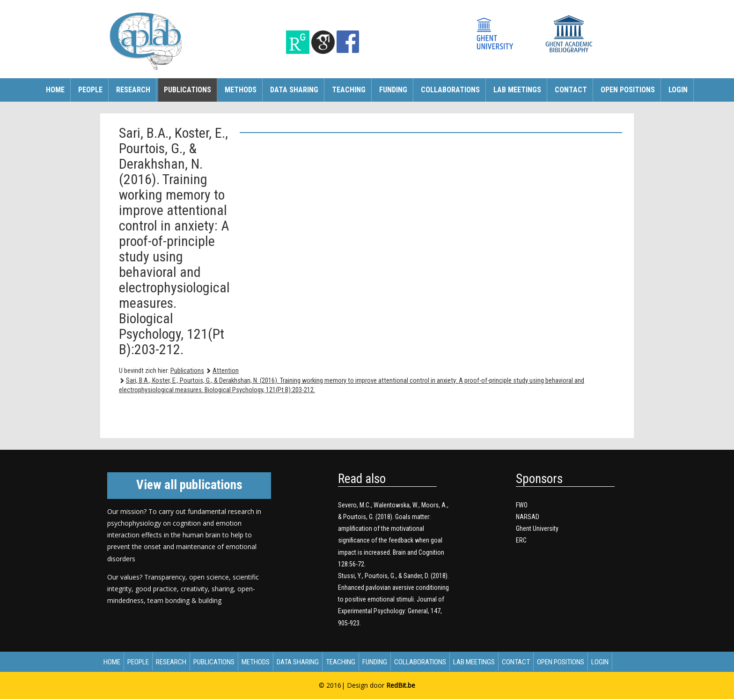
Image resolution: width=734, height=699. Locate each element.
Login (678, 89)
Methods (241, 89)
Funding (393, 89)
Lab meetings (517, 89)
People (90, 89)
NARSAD (527, 517)
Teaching (349, 89)
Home (55, 89)
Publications (187, 89)
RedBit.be (400, 685)
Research (133, 89)
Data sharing (294, 89)
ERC (521, 540)
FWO (522, 505)
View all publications (189, 484)
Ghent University (537, 528)
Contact (571, 89)
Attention (226, 371)
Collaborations (450, 89)
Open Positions (628, 89)
